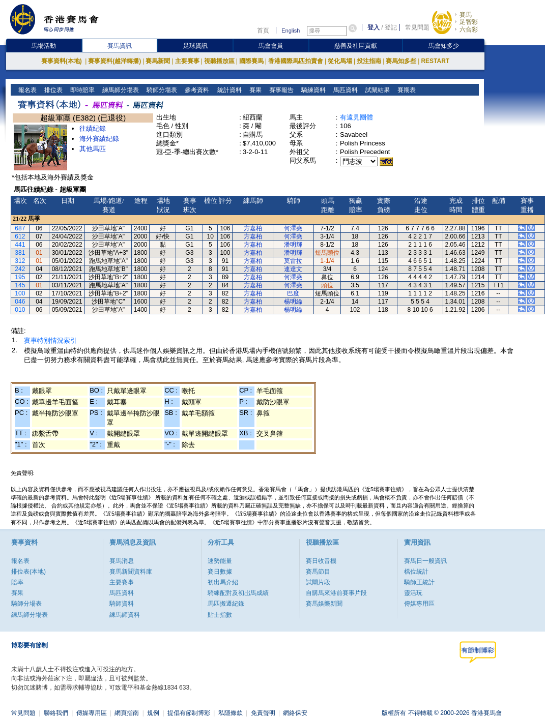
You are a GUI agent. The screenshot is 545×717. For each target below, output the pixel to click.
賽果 (254, 90)
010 (20, 309)
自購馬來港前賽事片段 (336, 592)
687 (20, 228)
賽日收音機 (321, 560)
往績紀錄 (92, 128)
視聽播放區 (219, 61)
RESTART (435, 61)
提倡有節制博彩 (188, 712)
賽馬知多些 (401, 61)
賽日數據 (220, 571)
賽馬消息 (121, 560)
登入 (373, 27)
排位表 (53, 90)
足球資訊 (195, 45)
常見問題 (417, 27)
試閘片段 (318, 582)
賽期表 (405, 90)
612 (20, 236)
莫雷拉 (293, 260)
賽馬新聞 (158, 61)
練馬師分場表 (120, 90)
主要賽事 (187, 61)
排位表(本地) (28, 571)
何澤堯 (293, 228)
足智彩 (469, 21)
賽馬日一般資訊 (425, 560)
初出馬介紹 (223, 582)
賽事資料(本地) (62, 61)
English (290, 30)
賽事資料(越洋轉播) (114, 61)
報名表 (27, 90)
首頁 (263, 30)
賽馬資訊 (119, 45)
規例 (153, 712)
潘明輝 (293, 244)
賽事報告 (280, 90)
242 (20, 269)
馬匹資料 (344, 90)
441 (20, 244)
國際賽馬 (251, 61)
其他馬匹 (92, 149)
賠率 (17, 582)
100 (20, 293)
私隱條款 (230, 712)
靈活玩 (413, 592)
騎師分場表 (161, 90)
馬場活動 (44, 45)
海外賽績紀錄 (99, 138)
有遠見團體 (356, 117)
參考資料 (196, 90)
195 (20, 277)
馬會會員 (271, 45)
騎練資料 (312, 90)
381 (20, 252)
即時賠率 (82, 90)
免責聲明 (263, 712)
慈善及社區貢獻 (355, 45)
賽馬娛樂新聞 (324, 603)
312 (20, 260)
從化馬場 (340, 61)
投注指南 (369, 61)
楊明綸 (293, 301)
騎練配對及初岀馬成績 (238, 592)
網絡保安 (295, 712)
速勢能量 (220, 560)
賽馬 (466, 14)
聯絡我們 (56, 712)
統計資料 (228, 90)
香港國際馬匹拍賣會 (295, 61)
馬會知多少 (443, 45)
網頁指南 (126, 712)
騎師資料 (121, 603)
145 (20, 285)
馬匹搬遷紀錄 (226, 603)
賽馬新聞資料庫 (130, 571)
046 (20, 301)
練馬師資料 (124, 614)
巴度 (293, 293)
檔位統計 (416, 571)
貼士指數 (220, 614)
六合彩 (469, 29)
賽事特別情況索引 (50, 340)
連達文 (293, 269)
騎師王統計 (419, 582)
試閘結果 (376, 90)
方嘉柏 (253, 228)
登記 (391, 27)
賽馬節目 (318, 571)
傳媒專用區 (419, 603)
